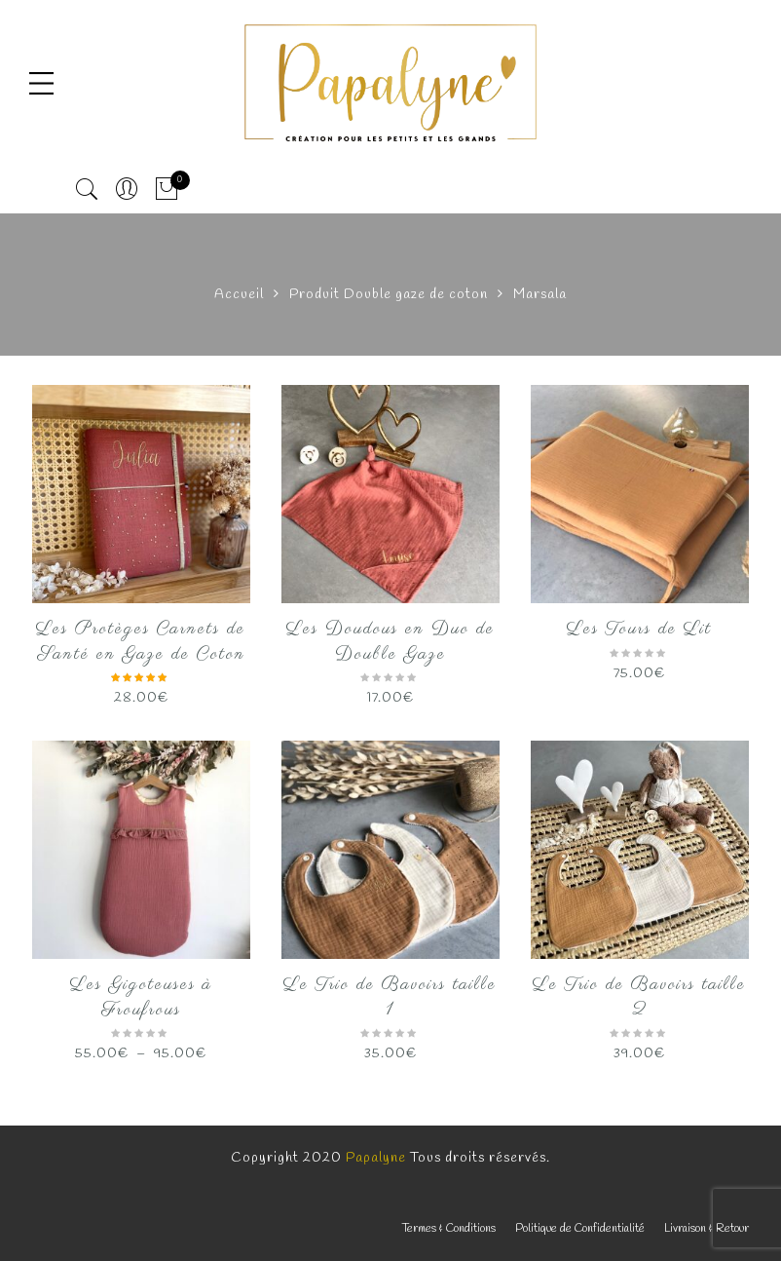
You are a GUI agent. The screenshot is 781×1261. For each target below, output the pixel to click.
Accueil (239, 295)
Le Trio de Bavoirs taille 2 (639, 998)
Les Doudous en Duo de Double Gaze (390, 642)
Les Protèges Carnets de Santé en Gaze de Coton (140, 642)
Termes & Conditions (449, 1229)
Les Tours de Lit (639, 629)
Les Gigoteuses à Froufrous (141, 998)
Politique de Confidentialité (580, 1229)
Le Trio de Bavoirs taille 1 (390, 998)
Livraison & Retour (706, 1229)
